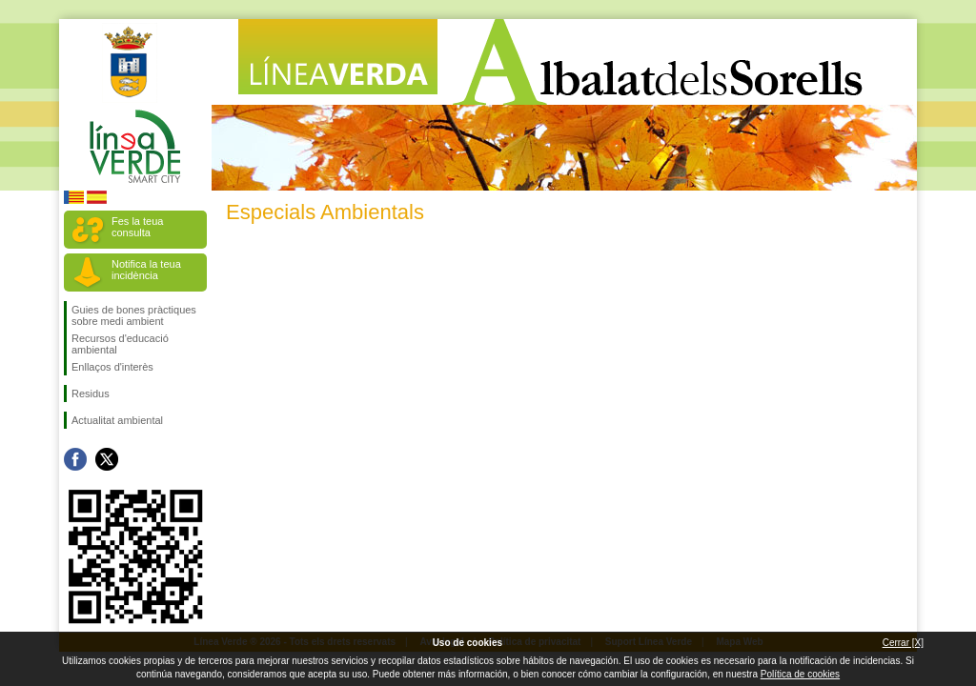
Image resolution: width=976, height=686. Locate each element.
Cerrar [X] (903, 642)
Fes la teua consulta (137, 226)
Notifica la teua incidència (146, 269)
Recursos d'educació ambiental (120, 344)
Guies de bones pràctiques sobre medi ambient (133, 315)
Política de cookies (800, 674)
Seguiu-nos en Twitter (106, 459)
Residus (90, 393)
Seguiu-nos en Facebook (75, 459)
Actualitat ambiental (117, 420)
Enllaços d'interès (112, 367)
